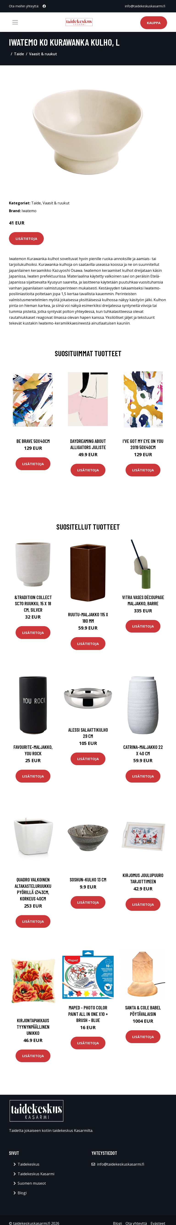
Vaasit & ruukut (43, 53)
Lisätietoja (26, 238)
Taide (19, 53)
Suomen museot (32, 1183)
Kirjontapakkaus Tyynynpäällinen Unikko (33, 1026)
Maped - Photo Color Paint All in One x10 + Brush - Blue (88, 1014)
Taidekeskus (28, 1164)
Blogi (22, 1192)
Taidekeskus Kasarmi (36, 1173)
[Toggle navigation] (15, 22)
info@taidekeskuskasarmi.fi (145, 6)
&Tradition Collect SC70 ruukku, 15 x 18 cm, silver (33, 603)
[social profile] (44, 6)
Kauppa (153, 22)
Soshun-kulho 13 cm (88, 879)
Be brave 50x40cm (33, 441)
